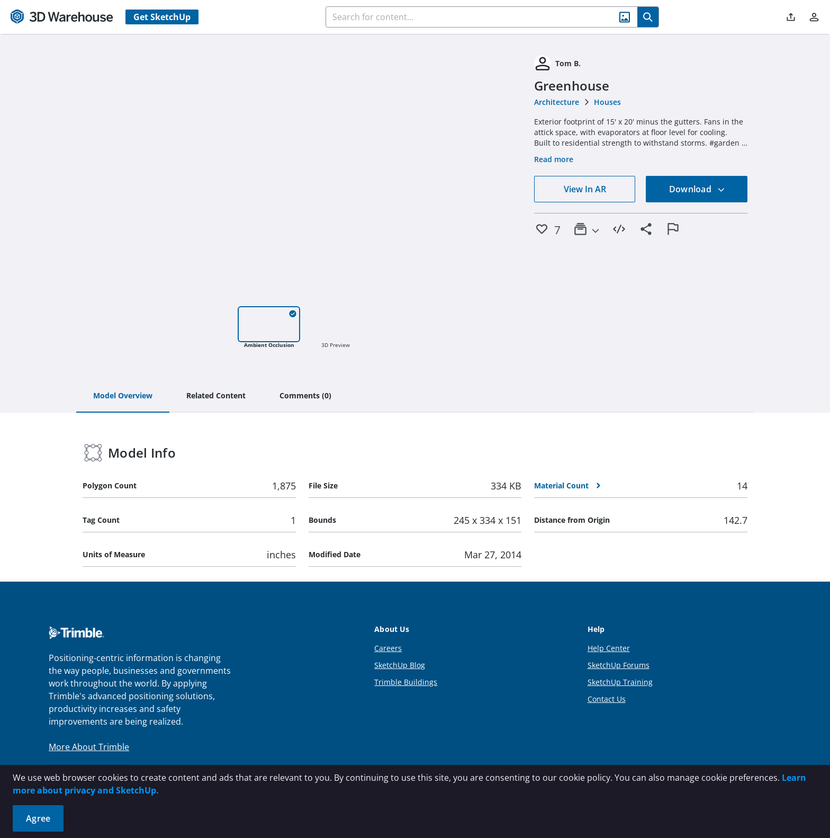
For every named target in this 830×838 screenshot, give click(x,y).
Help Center (609, 648)
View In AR (585, 189)
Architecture (556, 102)
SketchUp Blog (399, 665)
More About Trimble (89, 747)
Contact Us (607, 699)
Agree (38, 818)
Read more (553, 159)
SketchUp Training (620, 682)
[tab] (122, 396)
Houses (607, 102)
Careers (388, 648)
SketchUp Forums (618, 665)
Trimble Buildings (405, 682)
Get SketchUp (162, 17)
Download (697, 189)
